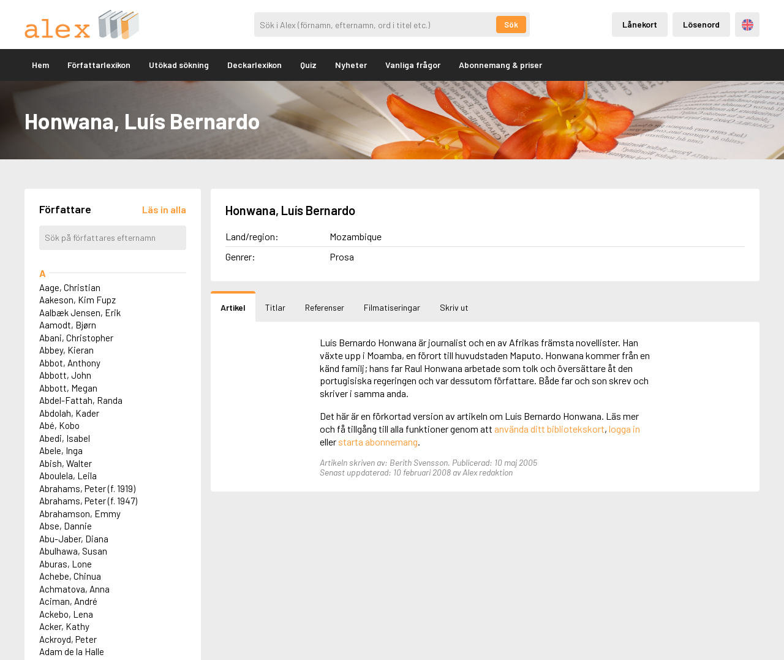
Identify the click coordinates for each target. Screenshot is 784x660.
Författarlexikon (98, 64)
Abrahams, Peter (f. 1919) (87, 488)
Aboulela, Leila (68, 475)
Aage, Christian (69, 287)
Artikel (233, 307)
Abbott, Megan (68, 387)
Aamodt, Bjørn (67, 324)
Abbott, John (65, 375)
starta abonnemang (378, 441)
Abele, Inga (61, 450)
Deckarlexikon (254, 64)
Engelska (747, 25)
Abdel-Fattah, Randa (81, 400)
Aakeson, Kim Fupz (77, 299)
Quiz (308, 64)
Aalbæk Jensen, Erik (80, 312)
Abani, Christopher (76, 337)
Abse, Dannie (65, 525)
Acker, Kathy (64, 626)
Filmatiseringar (392, 307)
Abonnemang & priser (500, 64)
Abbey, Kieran (66, 349)
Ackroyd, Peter (68, 639)
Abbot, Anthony (69, 362)
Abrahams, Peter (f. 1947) (88, 500)
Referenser (324, 307)
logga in (624, 428)
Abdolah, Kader (69, 413)
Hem (40, 64)
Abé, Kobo (59, 425)
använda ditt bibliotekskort (549, 428)
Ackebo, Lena (66, 614)
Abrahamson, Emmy (80, 513)
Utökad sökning (179, 64)
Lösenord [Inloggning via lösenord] (701, 24)
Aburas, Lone (65, 563)
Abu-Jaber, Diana (73, 538)
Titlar (275, 307)
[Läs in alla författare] (164, 209)
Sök (511, 24)
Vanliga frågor (412, 64)
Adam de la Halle (71, 651)
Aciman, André (68, 601)
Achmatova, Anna (74, 588)
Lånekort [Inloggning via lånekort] (639, 24)
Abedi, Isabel (64, 438)
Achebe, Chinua (70, 576)
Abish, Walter (65, 463)
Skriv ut (454, 307)
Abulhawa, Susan (73, 550)
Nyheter (351, 64)
